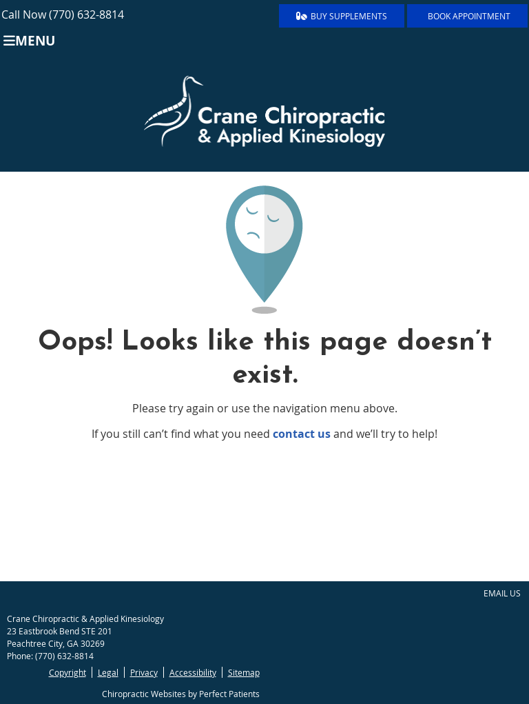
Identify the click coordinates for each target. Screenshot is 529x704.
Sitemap (244, 672)
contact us (302, 433)
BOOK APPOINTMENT (469, 15)
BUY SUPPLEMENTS (341, 15)
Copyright (67, 672)
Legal (108, 672)
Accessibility (192, 672)
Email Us (502, 593)
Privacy (144, 672)
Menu (29, 40)
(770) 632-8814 (86, 14)
